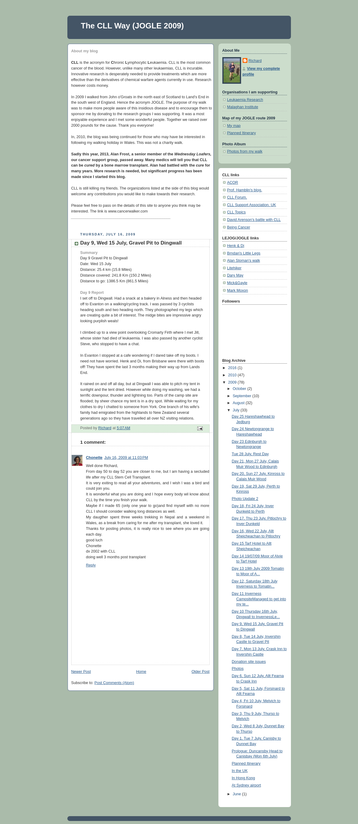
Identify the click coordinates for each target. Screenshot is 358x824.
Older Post (201, 672)
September (242, 396)
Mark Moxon (237, 290)
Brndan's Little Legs (243, 253)
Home (141, 672)
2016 (233, 368)
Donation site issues (249, 662)
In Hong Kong (243, 778)
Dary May (235, 275)
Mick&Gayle (237, 283)
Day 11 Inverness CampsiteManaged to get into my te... (259, 599)
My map (234, 126)
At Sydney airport (246, 785)
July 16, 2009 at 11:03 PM (126, 458)
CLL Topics (236, 212)
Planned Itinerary (241, 133)
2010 (233, 375)
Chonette (94, 458)
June (237, 794)
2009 (233, 382)
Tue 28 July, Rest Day (250, 454)
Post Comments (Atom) (114, 683)
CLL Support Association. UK (251, 205)
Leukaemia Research (245, 100)
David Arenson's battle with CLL (254, 220)
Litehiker (234, 268)
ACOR (232, 182)
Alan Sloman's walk (243, 260)
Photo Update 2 (245, 499)
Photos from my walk (245, 151)
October (240, 389)
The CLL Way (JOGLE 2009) (132, 25)
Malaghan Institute (242, 107)
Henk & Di (235, 246)
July (236, 410)
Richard (255, 61)
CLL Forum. (237, 197)
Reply (91, 565)
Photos (238, 669)
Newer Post (81, 672)
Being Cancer (238, 227)
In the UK (240, 771)
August (239, 403)
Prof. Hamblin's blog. (244, 190)
